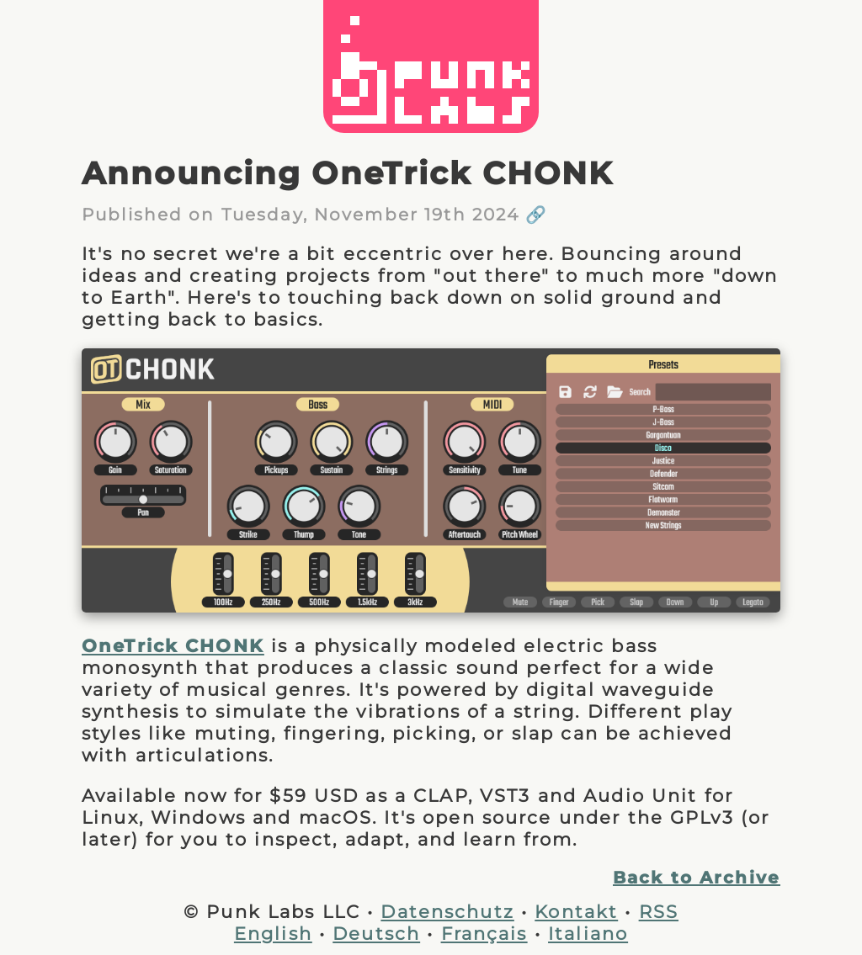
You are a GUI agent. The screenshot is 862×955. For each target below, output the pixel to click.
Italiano (588, 933)
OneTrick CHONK (173, 645)
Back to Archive (696, 877)
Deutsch (376, 933)
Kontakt (576, 911)
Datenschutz (446, 911)
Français (484, 933)
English (273, 933)
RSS (658, 911)
